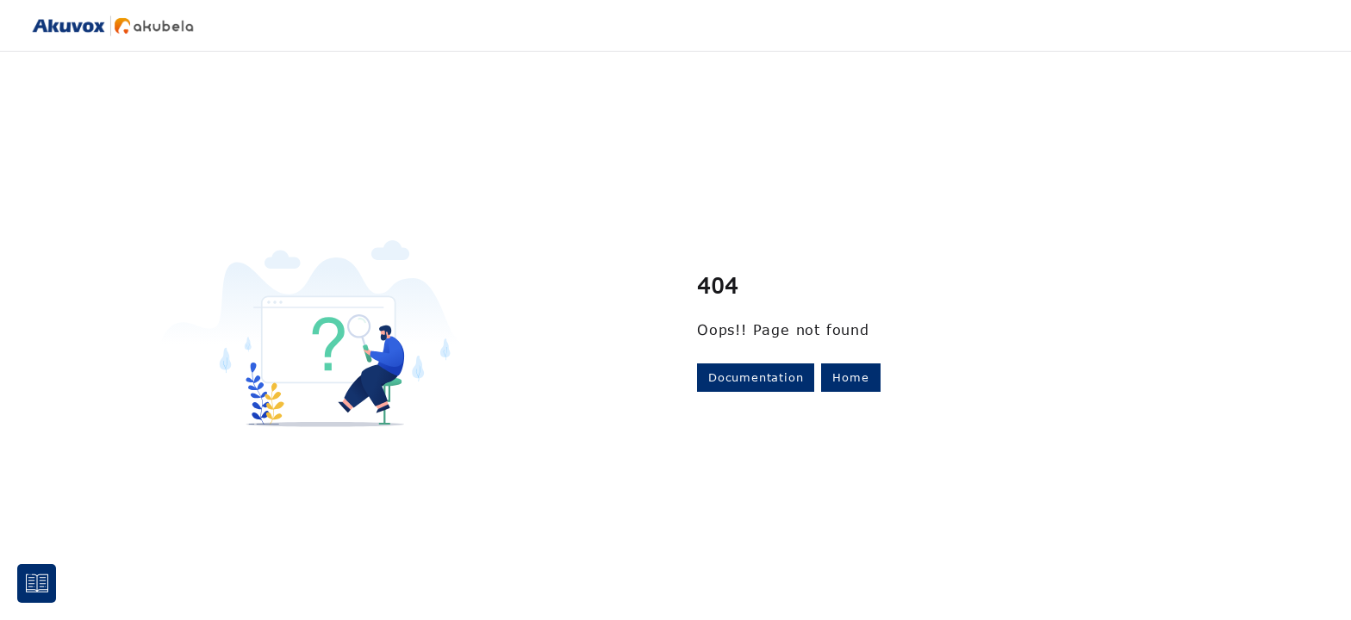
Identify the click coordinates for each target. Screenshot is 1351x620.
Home (850, 377)
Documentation (755, 377)
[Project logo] (113, 26)
